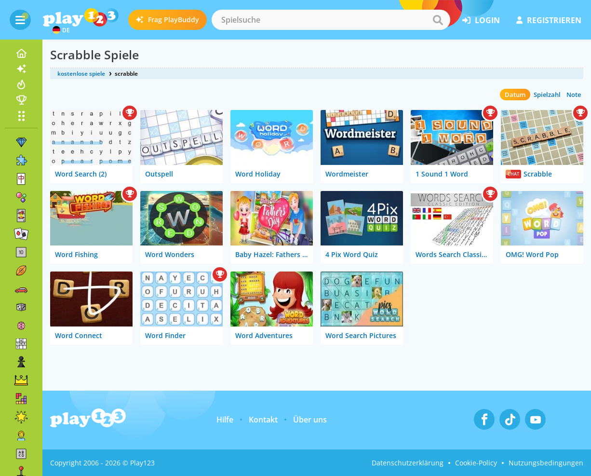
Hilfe (224, 419)
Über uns (310, 419)
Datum (515, 94)
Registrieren (548, 20)
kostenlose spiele (81, 73)
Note (573, 94)
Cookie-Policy (476, 462)
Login (481, 20)
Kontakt (263, 419)
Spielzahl (547, 94)
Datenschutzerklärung (407, 462)
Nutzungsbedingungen (546, 462)
